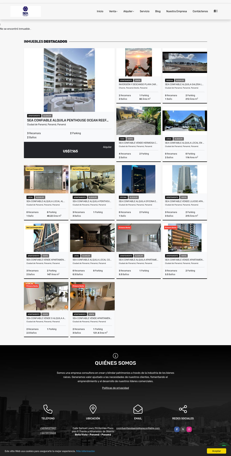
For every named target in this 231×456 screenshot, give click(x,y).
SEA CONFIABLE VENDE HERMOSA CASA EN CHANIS (138, 143)
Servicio (145, 11)
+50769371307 (48, 428)
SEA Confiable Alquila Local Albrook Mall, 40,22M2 (46, 201)
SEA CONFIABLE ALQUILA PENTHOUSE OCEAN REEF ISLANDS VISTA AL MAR (92, 201)
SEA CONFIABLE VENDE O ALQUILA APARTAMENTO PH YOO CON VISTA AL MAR (46, 318)
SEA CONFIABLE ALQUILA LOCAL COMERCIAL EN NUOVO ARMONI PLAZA (92, 259)
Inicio (100, 11)
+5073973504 (48, 433)
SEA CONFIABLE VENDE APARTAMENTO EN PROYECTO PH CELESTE (185, 259)
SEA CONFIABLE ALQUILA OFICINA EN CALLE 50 (138, 201)
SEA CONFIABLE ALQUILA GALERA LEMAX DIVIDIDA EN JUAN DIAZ (185, 84)
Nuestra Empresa (176, 11)
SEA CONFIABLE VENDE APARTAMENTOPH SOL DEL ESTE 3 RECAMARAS (46, 259)
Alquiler (128, 11)
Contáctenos (200, 11)
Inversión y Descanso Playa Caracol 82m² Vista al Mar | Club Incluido (138, 84)
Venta (112, 11)
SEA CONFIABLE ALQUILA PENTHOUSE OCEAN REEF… (68, 120)
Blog (157, 11)
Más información (85, 451)
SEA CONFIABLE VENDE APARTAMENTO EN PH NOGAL (92, 318)
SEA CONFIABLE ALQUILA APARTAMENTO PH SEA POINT (138, 259)
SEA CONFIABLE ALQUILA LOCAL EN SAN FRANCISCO (185, 143)
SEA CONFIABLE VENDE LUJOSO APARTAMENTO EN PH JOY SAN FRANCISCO (185, 201)
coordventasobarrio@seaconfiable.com (138, 428)
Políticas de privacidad (115, 388)
